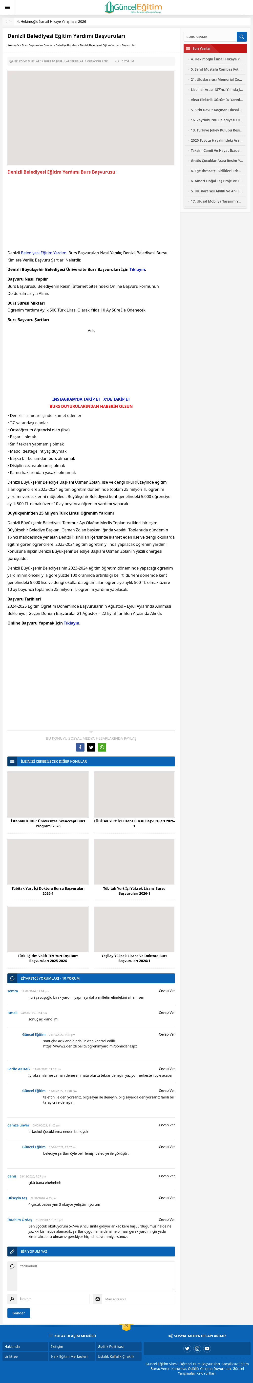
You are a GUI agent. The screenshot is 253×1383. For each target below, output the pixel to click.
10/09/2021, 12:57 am (63, 1147)
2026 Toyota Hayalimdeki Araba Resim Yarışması (217, 140)
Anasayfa (13, 45)
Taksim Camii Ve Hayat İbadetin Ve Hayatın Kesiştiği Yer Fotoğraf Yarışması (217, 150)
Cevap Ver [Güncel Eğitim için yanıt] (167, 1034)
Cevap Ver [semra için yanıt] (167, 990)
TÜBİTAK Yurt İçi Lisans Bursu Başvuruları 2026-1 (134, 823)
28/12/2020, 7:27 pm (33, 1176)
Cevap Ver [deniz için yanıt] (167, 1176)
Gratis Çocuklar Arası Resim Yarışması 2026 (217, 160)
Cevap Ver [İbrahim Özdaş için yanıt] (167, 1219)
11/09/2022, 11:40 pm (63, 1091)
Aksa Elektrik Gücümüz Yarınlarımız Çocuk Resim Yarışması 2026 (217, 99)
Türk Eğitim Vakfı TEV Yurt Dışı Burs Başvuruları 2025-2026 (48, 958)
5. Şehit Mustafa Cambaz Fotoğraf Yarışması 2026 (217, 69)
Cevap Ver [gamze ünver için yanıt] (167, 1124)
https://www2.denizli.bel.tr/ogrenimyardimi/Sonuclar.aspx (90, 1046)
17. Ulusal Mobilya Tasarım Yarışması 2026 (217, 201)
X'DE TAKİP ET (117, 399)
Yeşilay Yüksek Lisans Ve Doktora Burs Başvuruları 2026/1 (134, 958)
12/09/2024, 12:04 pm (35, 991)
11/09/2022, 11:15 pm (47, 1069)
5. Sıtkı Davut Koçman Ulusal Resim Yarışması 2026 (217, 109)
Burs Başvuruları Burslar (37, 45)
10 (127, 61)
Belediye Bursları (66, 45)
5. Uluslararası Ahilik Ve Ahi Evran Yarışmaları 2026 (217, 191)
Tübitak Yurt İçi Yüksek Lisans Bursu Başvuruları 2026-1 (134, 891)
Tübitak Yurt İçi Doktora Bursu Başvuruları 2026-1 (48, 891)
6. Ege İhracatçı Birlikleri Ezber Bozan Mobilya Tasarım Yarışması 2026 (217, 170)
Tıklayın (137, 269)
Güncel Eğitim (33, 1034)
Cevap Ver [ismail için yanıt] (167, 1012)
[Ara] (210, 37)
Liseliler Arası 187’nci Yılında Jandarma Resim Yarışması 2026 (217, 89)
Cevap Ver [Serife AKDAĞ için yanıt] (167, 1068)
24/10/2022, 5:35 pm (62, 1035)
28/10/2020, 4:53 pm (43, 1198)
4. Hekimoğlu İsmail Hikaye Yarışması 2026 (51, 21)
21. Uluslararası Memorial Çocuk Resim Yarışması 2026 (217, 79)
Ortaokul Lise (97, 61)
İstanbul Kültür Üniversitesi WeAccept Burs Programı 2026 (48, 823)
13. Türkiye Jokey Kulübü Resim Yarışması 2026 (217, 130)
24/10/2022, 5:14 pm (34, 1013)
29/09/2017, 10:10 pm (49, 1220)
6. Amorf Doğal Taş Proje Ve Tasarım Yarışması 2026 (217, 181)
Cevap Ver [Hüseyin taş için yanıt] (167, 1197)
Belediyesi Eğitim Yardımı (44, 253)
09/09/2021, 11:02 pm (46, 1125)
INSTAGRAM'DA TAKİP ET (76, 399)
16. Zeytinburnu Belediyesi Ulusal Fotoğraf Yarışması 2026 (217, 120)
